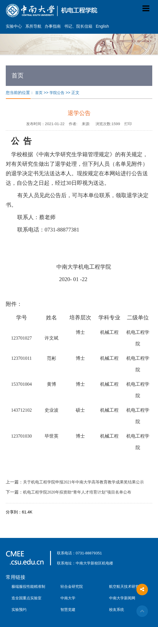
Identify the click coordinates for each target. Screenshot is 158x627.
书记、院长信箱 (78, 26)
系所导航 (33, 26)
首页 (39, 93)
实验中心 (14, 26)
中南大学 (67, 598)
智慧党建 (67, 609)
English (102, 26)
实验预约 (19, 609)
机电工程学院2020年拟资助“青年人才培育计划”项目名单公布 (77, 492)
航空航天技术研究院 (126, 586)
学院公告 (57, 93)
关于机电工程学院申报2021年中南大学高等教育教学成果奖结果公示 (83, 482)
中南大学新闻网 (122, 598)
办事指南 (53, 26)
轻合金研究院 (71, 586)
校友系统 (116, 609)
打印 (128, 124)
